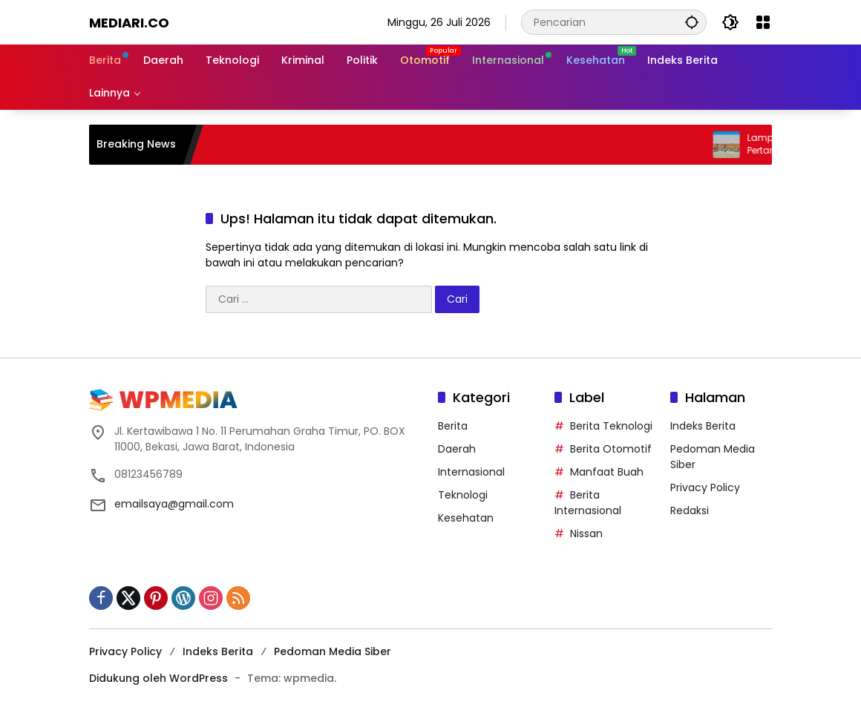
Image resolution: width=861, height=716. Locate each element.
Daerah (457, 448)
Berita (453, 425)
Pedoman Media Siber (332, 651)
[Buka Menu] (763, 22)
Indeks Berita (703, 425)
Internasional (471, 471)
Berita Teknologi (611, 425)
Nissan (586, 533)
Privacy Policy (705, 487)
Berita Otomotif (611, 448)
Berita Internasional (587, 502)
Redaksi (689, 510)
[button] (692, 22)
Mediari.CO (129, 22)
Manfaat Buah (607, 471)
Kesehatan (466, 517)
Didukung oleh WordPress (158, 678)
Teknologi (463, 494)
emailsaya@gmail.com (174, 503)
